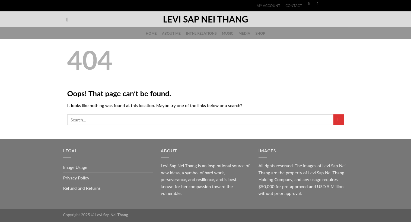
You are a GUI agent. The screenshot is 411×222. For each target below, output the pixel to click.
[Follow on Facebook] (309, 4)
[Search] (69, 19)
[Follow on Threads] (335, 4)
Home (151, 33)
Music (227, 33)
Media (244, 33)
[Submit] (338, 119)
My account (268, 6)
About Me (171, 33)
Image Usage (75, 167)
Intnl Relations (201, 33)
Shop (260, 33)
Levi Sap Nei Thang (205, 19)
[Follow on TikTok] (326, 4)
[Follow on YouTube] (344, 4)
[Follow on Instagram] (317, 4)
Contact (293, 6)
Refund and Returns (82, 188)
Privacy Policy (76, 177)
